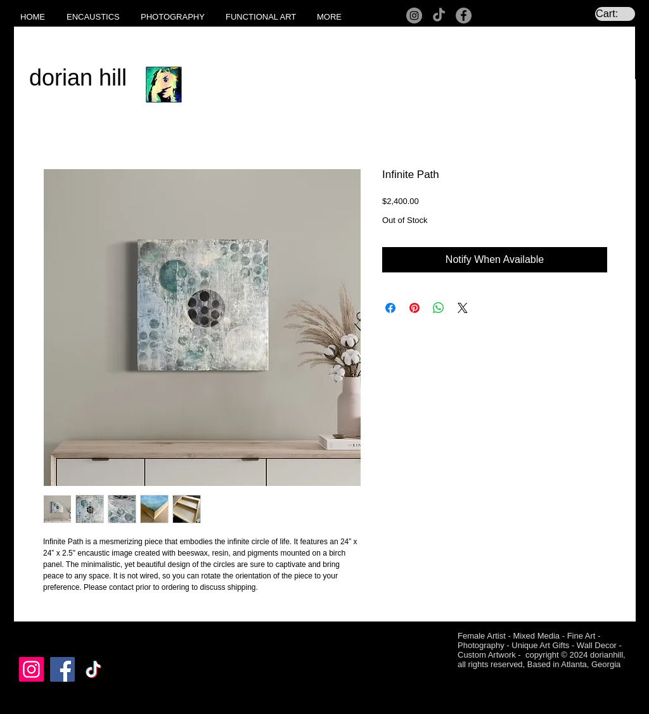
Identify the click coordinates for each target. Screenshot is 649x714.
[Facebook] (464, 15)
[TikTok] (439, 15)
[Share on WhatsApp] (438, 308)
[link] (615, 14)
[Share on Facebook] (390, 308)
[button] (97, 17)
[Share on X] (462, 308)
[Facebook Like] (43, 637)
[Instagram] (414, 15)
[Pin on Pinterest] (414, 308)
